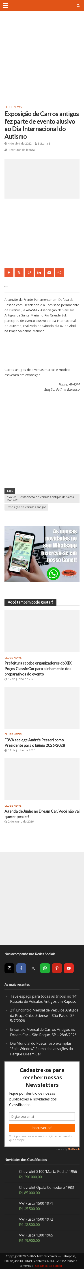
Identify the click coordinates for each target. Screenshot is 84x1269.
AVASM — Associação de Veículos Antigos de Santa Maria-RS (40, 498)
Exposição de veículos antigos (26, 507)
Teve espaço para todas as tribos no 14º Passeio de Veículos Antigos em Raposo (43, 999)
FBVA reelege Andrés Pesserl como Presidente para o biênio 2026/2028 (34, 743)
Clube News (13, 107)
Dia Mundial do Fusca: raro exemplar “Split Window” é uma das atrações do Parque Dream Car (41, 1048)
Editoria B (44, 143)
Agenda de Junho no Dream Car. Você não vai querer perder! (42, 814)
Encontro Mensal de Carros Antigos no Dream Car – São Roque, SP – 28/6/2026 (43, 1032)
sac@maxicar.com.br (48, 1266)
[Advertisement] (42, 58)
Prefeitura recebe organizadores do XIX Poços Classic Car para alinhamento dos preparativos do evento (37, 668)
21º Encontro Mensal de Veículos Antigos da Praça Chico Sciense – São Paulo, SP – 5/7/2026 (44, 1015)
